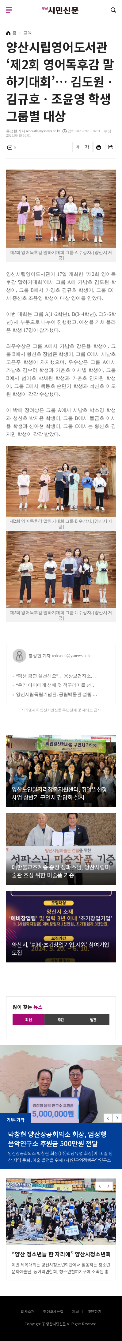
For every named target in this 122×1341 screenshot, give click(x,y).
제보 (75, 1311)
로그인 (1, 15)
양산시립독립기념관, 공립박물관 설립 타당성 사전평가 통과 (58, 694)
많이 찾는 (28, 1006)
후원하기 (94, 1311)
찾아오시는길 (53, 1311)
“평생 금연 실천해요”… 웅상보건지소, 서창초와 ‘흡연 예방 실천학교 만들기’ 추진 (58, 675)
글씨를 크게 (87, 147)
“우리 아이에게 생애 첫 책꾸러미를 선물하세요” (58, 685)
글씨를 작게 (78, 147)
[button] (117, 1118)
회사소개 (27, 1311)
